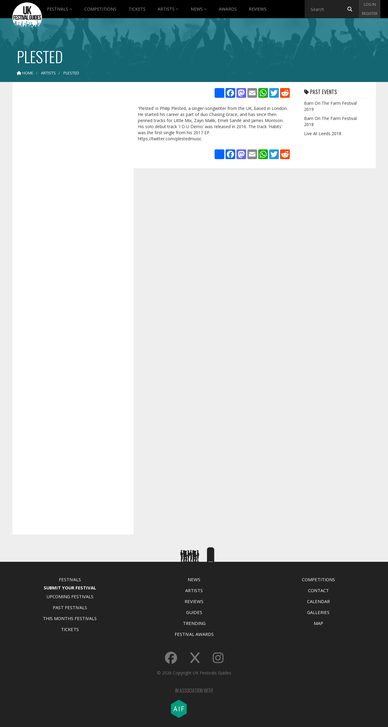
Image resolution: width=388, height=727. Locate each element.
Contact (318, 590)
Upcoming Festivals (69, 596)
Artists (168, 9)
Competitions (100, 9)
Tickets (137, 9)
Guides (194, 612)
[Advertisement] (68, 182)
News (199, 9)
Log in (370, 4)
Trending (194, 623)
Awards (228, 9)
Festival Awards (194, 634)
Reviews (257, 9)
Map (318, 623)
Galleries (318, 612)
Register (369, 13)
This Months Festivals (70, 618)
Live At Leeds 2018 (322, 133)
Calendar (318, 601)
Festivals (59, 9)
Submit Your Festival (70, 588)
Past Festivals (70, 607)
